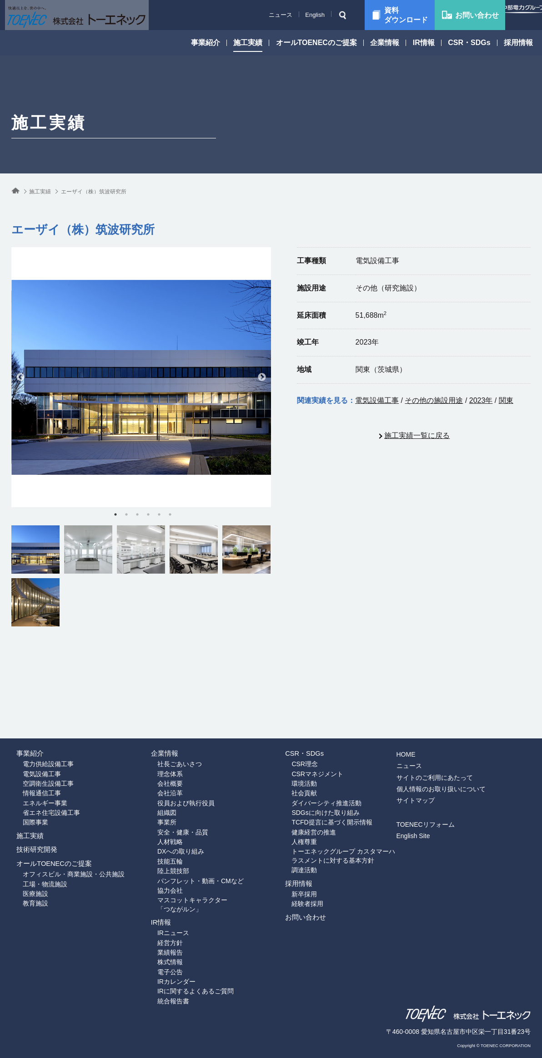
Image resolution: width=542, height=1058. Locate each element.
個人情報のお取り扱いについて (459, 730)
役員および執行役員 (174, 757)
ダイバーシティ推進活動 (315, 757)
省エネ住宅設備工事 (40, 769)
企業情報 (384, 42)
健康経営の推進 (302, 792)
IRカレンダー (165, 970)
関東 (506, 400)
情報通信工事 (30, 745)
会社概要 (158, 734)
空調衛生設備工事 (36, 734)
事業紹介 (205, 42)
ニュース (258, 14)
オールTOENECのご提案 (316, 42)
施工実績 (247, 42)
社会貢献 (293, 745)
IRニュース (162, 912)
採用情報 (518, 42)
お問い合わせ (302, 909)
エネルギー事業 (33, 757)
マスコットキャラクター (203, 873)
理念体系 (158, 722)
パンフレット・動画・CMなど (189, 850)
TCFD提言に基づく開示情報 (320, 780)
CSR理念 (293, 710)
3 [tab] (137, 514)
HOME (424, 695)
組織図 (155, 769)
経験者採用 (296, 886)
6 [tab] (170, 514)
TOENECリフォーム (444, 765)
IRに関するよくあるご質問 (184, 982)
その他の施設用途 (434, 400)
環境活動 (293, 734)
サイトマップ (434, 741)
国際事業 (24, 780)
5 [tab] (159, 514)
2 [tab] (126, 514)
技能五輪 (158, 827)
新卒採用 (293, 874)
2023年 (481, 400)
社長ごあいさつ (168, 710)
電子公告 (158, 958)
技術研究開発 (33, 830)
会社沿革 (158, 745)
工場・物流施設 (33, 884)
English (292, 14)
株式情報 (158, 947)
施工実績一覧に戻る (417, 435)
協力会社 (158, 861)
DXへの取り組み (169, 815)
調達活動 (293, 835)
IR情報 (424, 42)
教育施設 (24, 907)
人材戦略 (158, 804)
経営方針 (158, 924)
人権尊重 (293, 804)
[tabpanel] (141, 377)
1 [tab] (115, 514)
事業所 (155, 780)
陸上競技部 (162, 838)
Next (261, 377)
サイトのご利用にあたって (453, 718)
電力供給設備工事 (36, 710)
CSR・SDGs (469, 42)
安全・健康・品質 (171, 792)
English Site (431, 777)
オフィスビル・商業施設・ (62, 872)
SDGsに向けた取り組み (314, 769)
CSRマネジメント (306, 722)
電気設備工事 (377, 400)
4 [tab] (148, 514)
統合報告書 (162, 993)
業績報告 (158, 935)
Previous (20, 377)
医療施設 (24, 895)
